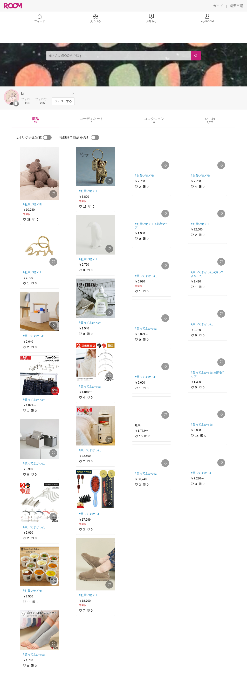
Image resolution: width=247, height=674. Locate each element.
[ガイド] (218, 6)
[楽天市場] (236, 6)
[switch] (47, 137)
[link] (39, 173)
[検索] (196, 55)
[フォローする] (63, 101)
